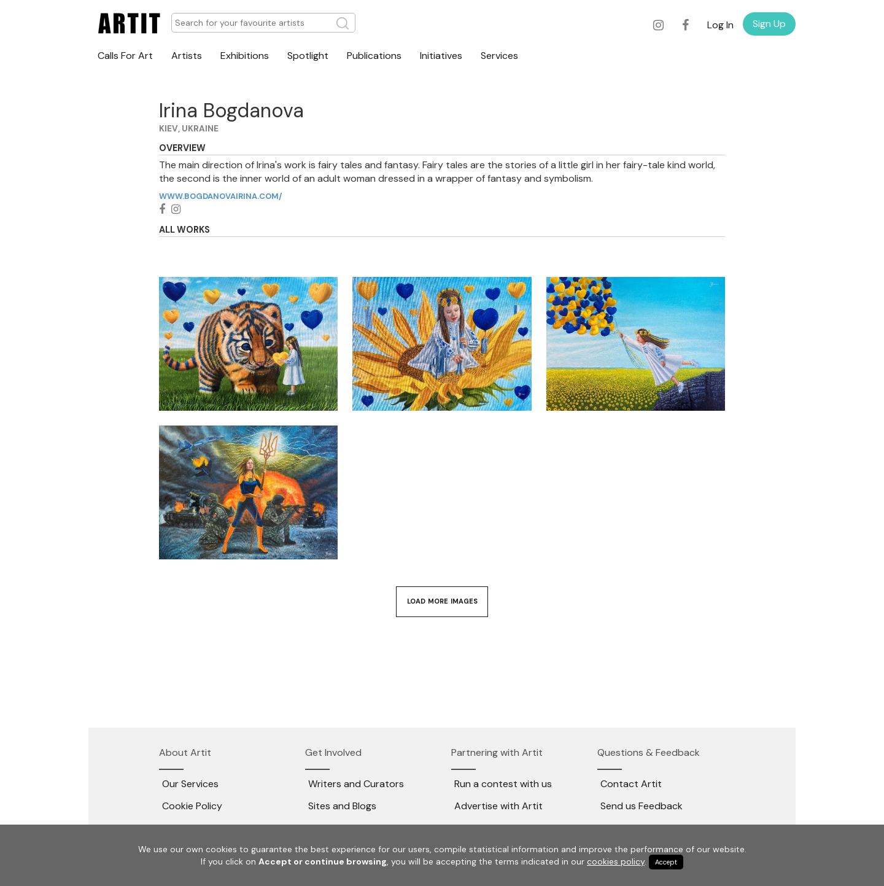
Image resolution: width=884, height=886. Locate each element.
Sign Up (769, 23)
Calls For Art (125, 55)
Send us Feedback (641, 805)
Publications (374, 55)
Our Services (190, 783)
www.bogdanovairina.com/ (220, 196)
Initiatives (441, 55)
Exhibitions (244, 55)
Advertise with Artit (498, 805)
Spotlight (307, 55)
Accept (666, 862)
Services (499, 55)
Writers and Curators (356, 783)
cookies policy (616, 861)
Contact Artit (631, 783)
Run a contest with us (503, 783)
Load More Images (442, 601)
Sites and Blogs (342, 805)
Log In (720, 24)
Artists (186, 55)
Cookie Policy (192, 805)
